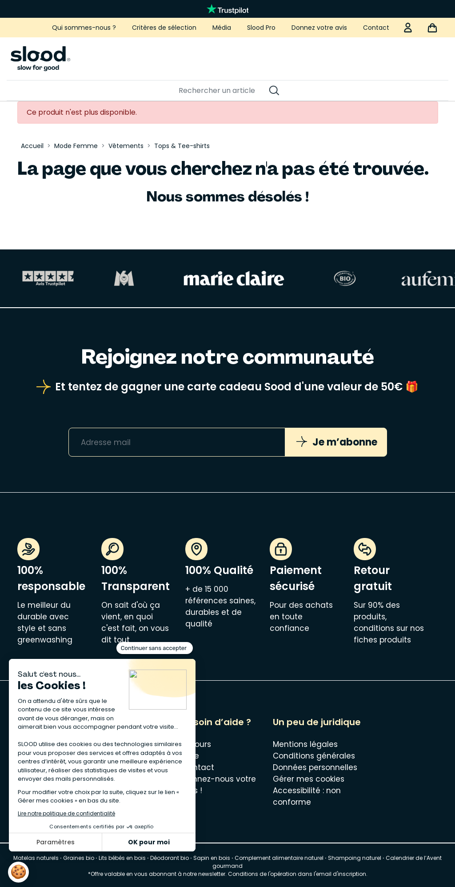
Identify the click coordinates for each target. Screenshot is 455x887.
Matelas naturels (36, 858)
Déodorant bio (169, 858)
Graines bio (78, 858)
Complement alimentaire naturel (279, 858)
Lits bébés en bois (122, 858)
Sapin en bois (211, 858)
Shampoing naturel (354, 858)
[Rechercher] (223, 90)
